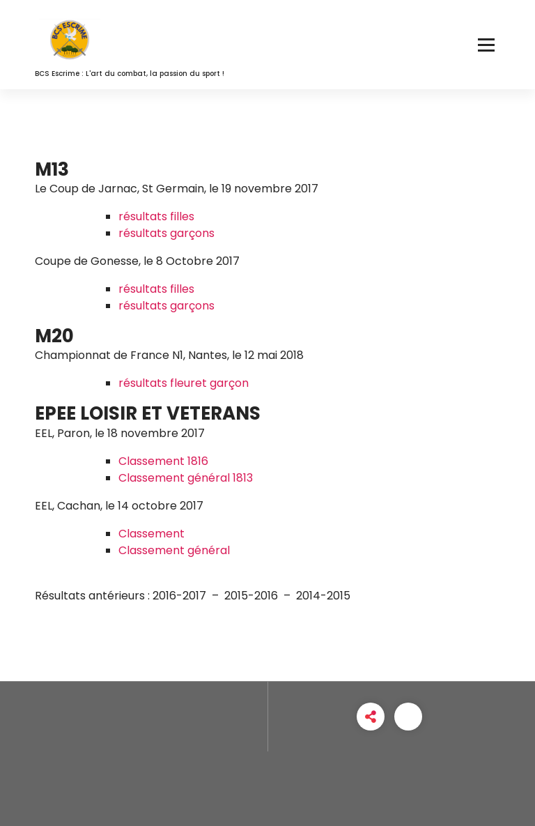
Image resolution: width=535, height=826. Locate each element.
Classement (151, 534)
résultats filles (156, 216)
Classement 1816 (163, 461)
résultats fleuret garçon (183, 383)
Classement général (174, 550)
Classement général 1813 (185, 478)
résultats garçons (166, 233)
